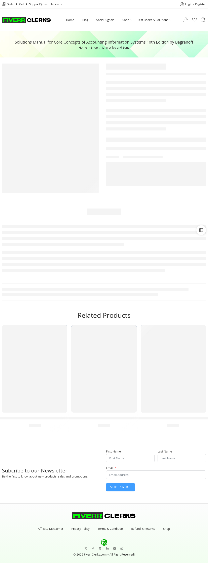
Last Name (165, 451)
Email (110, 467)
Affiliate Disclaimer (50, 528)
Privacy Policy (80, 528)
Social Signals (105, 20)
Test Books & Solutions (152, 20)
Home (70, 20)
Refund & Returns (143, 528)
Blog (85, 20)
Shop (125, 20)
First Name (113, 451)
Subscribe (120, 487)
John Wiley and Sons (115, 47)
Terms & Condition (110, 528)
